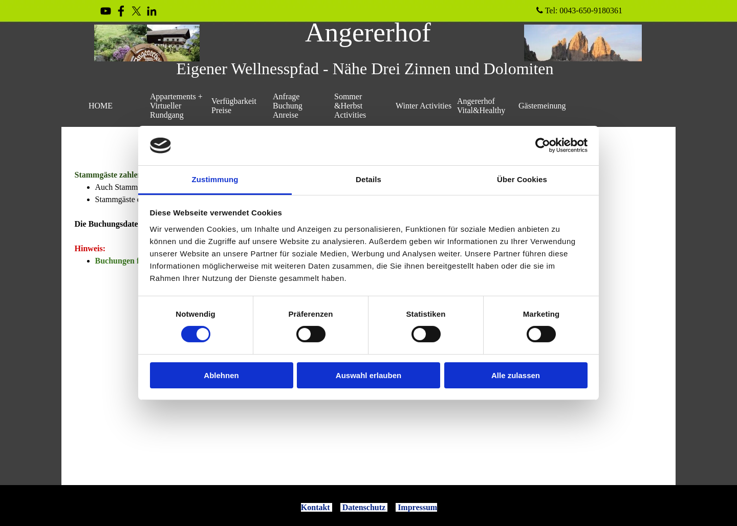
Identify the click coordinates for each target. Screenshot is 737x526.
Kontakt (315, 507)
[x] (136, 11)
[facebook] (121, 11)
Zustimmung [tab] (215, 179)
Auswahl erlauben (368, 375)
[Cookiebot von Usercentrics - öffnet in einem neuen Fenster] (543, 145)
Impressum (417, 507)
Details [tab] (368, 179)
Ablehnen (221, 375)
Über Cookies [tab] (522, 179)
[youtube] (105, 11)
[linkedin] (151, 11)
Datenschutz (363, 507)
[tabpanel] (369, 507)
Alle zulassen (515, 375)
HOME (101, 105)
